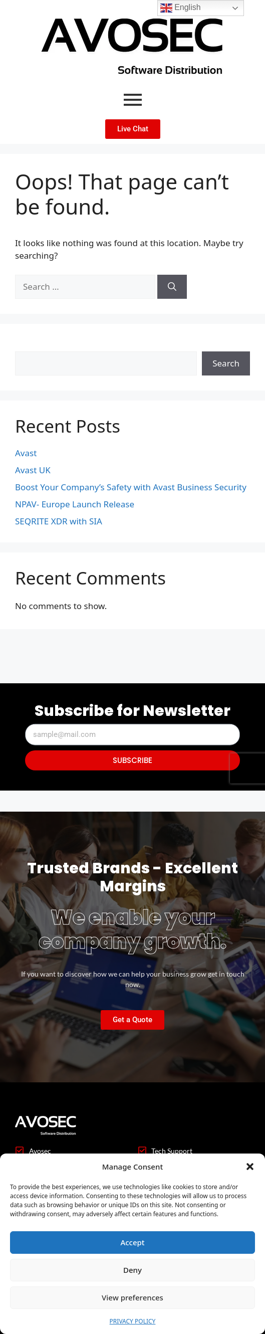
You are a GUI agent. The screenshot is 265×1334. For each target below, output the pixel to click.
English (180, 8)
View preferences (132, 1297)
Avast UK (33, 470)
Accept (132, 1242)
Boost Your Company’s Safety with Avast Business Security (130, 487)
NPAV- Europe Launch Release (74, 504)
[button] (250, 1167)
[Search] (172, 287)
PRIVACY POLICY (133, 1321)
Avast (26, 453)
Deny (132, 1270)
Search (28, 345)
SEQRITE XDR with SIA (58, 521)
